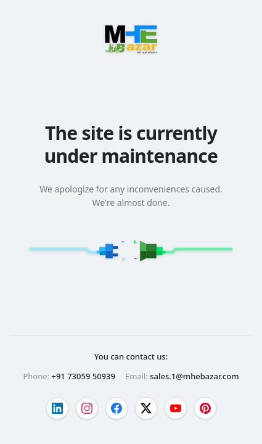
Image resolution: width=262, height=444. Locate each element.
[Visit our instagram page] (87, 408)
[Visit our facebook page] (116, 408)
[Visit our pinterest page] (205, 408)
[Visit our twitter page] (146, 408)
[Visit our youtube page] (176, 408)
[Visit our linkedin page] (57, 408)
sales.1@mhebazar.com (194, 376)
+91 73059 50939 (83, 376)
